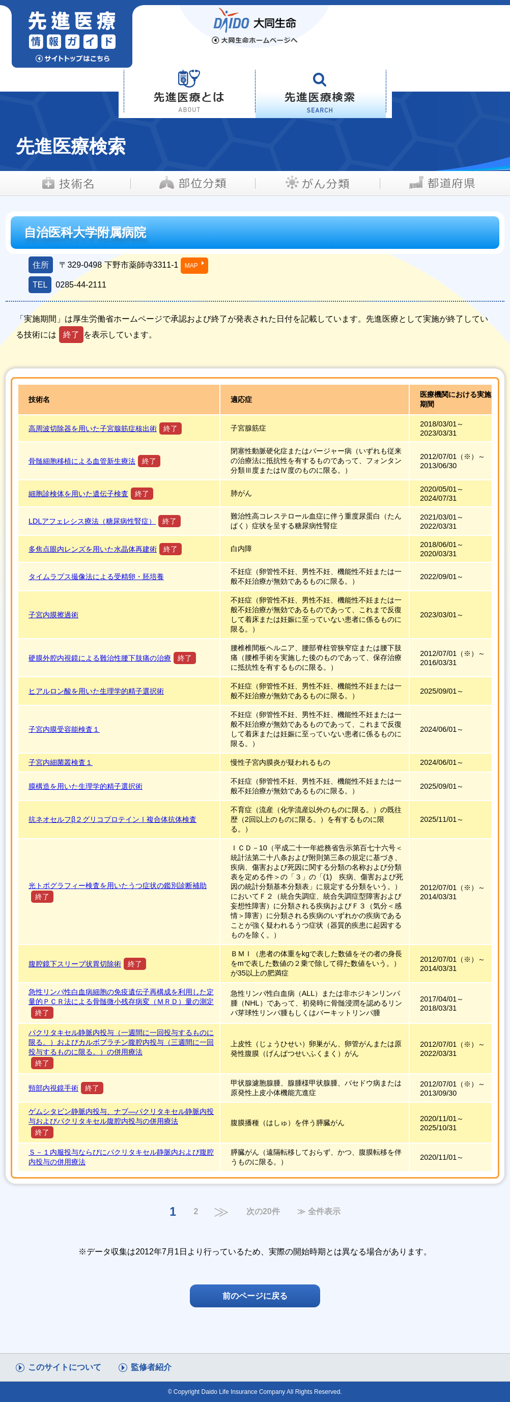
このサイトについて (64, 1367)
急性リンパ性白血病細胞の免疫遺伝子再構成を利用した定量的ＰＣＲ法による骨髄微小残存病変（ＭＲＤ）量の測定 (121, 997)
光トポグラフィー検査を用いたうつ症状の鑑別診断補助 (118, 885)
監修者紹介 (151, 1367)
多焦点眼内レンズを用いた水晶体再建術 (93, 549)
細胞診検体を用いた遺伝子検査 (78, 494)
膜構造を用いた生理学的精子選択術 (86, 786)
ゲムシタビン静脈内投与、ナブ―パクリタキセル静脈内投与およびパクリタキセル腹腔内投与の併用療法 (121, 1116)
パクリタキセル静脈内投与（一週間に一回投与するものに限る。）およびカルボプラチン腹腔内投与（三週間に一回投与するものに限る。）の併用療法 (121, 1042)
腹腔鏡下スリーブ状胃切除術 (75, 964)
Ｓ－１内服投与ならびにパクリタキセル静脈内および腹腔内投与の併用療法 (121, 1157)
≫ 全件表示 (318, 1212)
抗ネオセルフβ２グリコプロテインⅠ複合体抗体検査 (112, 819)
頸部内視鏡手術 (53, 1088)
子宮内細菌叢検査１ (61, 762)
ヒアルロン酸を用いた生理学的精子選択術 (96, 691)
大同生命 (255, 26)
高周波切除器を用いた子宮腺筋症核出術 (93, 428)
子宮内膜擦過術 (53, 615)
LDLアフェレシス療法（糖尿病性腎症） (92, 521)
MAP (191, 265)
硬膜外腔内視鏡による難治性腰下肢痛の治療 (100, 658)
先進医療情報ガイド (97, 36)
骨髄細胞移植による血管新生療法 (82, 461)
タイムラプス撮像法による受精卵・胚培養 (96, 577)
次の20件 (263, 1212)
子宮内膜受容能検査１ (64, 729)
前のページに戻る (255, 1296)
